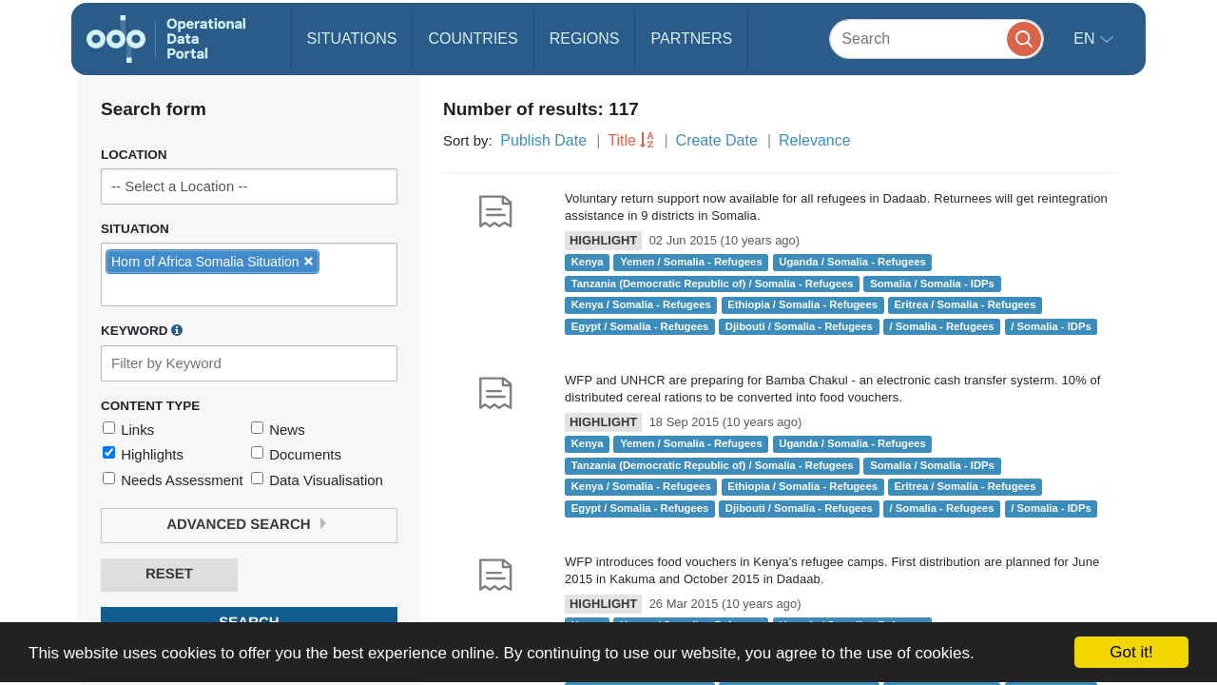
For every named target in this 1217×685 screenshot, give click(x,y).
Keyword (142, 330)
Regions (585, 38)
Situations (352, 38)
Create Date (717, 140)
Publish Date (543, 140)
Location (134, 154)
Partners (691, 38)
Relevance (815, 140)
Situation (135, 229)
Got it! (1131, 652)
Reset (169, 574)
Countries (472, 38)
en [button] (1086, 38)
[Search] (936, 38)
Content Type (150, 406)
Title (622, 140)
